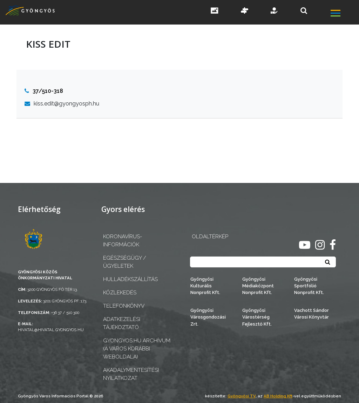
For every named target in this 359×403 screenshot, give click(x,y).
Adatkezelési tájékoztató (121, 323)
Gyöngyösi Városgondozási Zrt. (208, 317)
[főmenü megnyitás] (344, 13)
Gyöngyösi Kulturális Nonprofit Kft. (205, 285)
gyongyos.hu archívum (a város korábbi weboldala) (136, 348)
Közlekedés (119, 292)
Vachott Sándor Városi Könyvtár (311, 314)
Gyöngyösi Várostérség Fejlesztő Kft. (257, 317)
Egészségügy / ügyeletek (124, 262)
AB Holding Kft (278, 396)
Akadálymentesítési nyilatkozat (131, 374)
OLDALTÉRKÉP (210, 236)
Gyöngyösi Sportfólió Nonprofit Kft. (309, 285)
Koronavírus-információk (122, 240)
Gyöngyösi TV (242, 396)
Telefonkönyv (123, 306)
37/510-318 (44, 91)
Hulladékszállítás (130, 279)
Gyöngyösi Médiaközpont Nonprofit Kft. (258, 285)
